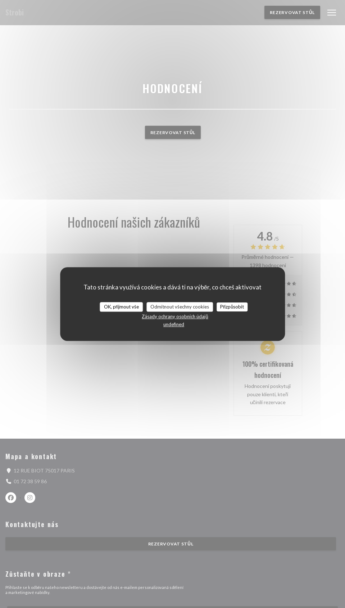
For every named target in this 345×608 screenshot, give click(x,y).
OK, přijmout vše (121, 307)
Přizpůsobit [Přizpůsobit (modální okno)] (232, 307)
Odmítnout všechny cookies (179, 307)
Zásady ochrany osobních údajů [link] (175, 316)
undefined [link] (173, 324)
